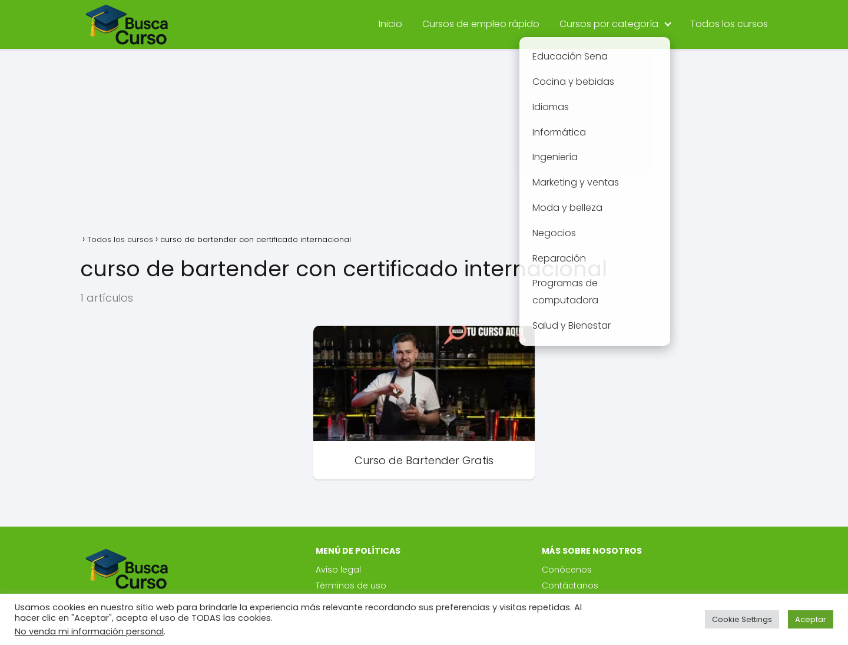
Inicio (390, 24)
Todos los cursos (729, 24)
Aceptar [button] (810, 619)
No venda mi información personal (89, 631)
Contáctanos (570, 585)
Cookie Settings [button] (742, 619)
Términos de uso (351, 585)
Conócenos (567, 569)
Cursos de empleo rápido (480, 24)
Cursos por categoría (608, 24)
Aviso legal (338, 569)
